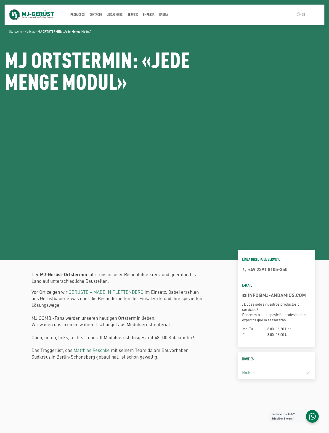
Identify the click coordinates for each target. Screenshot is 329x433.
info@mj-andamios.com (276, 294)
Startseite (15, 31)
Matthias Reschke (92, 350)
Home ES (248, 358)
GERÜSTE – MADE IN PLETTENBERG (106, 292)
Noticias (29, 31)
